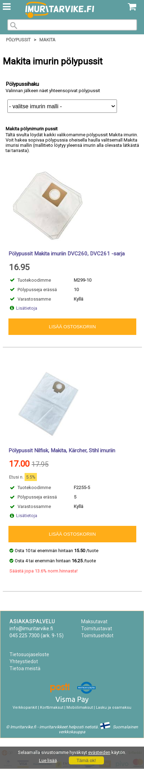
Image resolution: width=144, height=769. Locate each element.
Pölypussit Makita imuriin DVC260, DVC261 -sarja (66, 253)
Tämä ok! (86, 760)
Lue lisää (48, 760)
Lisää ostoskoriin (72, 326)
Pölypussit (18, 39)
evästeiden (99, 752)
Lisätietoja (26, 308)
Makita (47, 39)
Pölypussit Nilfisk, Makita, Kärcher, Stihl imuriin (61, 450)
